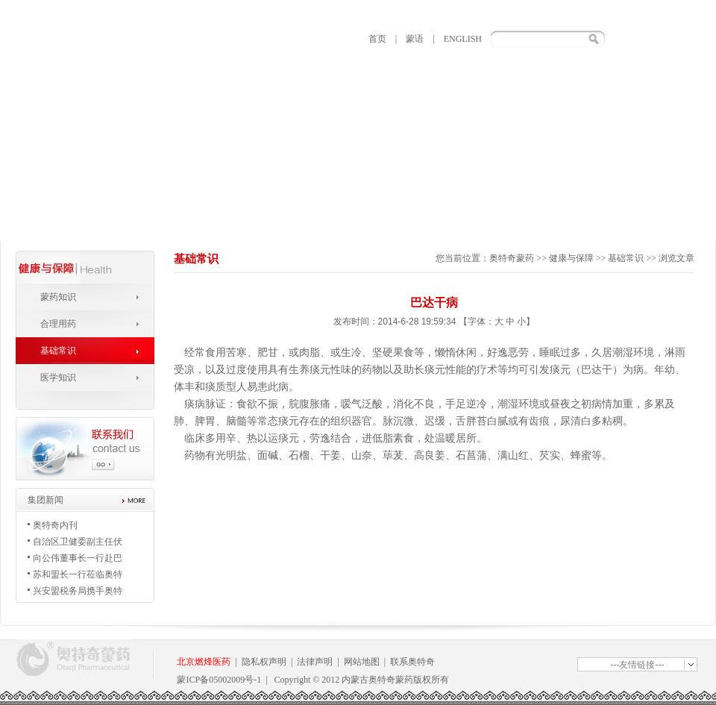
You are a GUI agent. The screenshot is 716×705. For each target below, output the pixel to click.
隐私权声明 (264, 662)
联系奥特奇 (412, 662)
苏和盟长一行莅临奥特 (77, 574)
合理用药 (58, 324)
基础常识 (58, 350)
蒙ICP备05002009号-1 (219, 679)
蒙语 (415, 39)
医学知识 (58, 377)
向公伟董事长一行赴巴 (77, 558)
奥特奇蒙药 (511, 258)
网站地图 (362, 662)
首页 (377, 39)
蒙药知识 (58, 297)
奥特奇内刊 (55, 525)
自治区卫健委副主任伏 (77, 541)
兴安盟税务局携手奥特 (77, 591)
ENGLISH (463, 39)
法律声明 (315, 662)
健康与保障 (571, 258)
